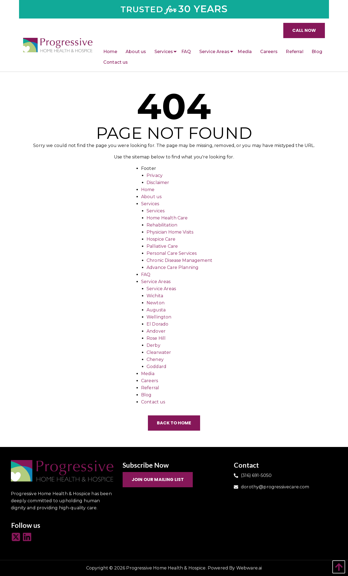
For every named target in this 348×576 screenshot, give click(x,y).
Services (150, 203)
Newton (155, 302)
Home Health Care (167, 217)
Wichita (155, 295)
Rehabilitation (162, 225)
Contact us (153, 402)
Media (147, 373)
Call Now (304, 30)
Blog (146, 394)
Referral (150, 387)
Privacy (155, 175)
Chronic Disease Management (179, 260)
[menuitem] (110, 52)
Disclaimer (158, 182)
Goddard (156, 366)
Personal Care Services (172, 253)
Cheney (155, 359)
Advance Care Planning (172, 267)
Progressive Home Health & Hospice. (166, 568)
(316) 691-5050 (256, 475)
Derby (153, 345)
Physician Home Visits (170, 232)
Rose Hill (156, 338)
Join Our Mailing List (158, 479)
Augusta (156, 309)
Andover (156, 331)
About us (151, 196)
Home (148, 189)
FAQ (145, 274)
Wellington (159, 317)
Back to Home (174, 423)
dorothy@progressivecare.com (275, 486)
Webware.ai (249, 568)
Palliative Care (162, 246)
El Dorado (157, 324)
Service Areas (155, 281)
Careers (149, 380)
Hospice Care (161, 239)
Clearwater (159, 352)
